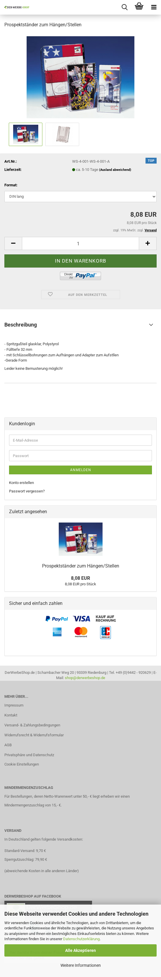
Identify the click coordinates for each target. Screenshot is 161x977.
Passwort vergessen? (27, 491)
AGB (8, 745)
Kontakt (10, 715)
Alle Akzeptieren (80, 950)
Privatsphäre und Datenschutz (29, 755)
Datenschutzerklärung (81, 939)
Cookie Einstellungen (21, 764)
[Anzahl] (80, 243)
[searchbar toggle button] (124, 7)
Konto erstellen (21, 482)
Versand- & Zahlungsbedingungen (32, 725)
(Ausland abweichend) (115, 170)
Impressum (13, 705)
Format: (11, 185)
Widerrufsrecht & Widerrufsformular (34, 735)
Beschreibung (20, 325)
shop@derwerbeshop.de (85, 678)
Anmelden (80, 470)
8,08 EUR (80, 578)
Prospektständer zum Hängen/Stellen (80, 566)
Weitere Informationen (80, 965)
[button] (13, 243)
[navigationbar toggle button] (153, 7)
